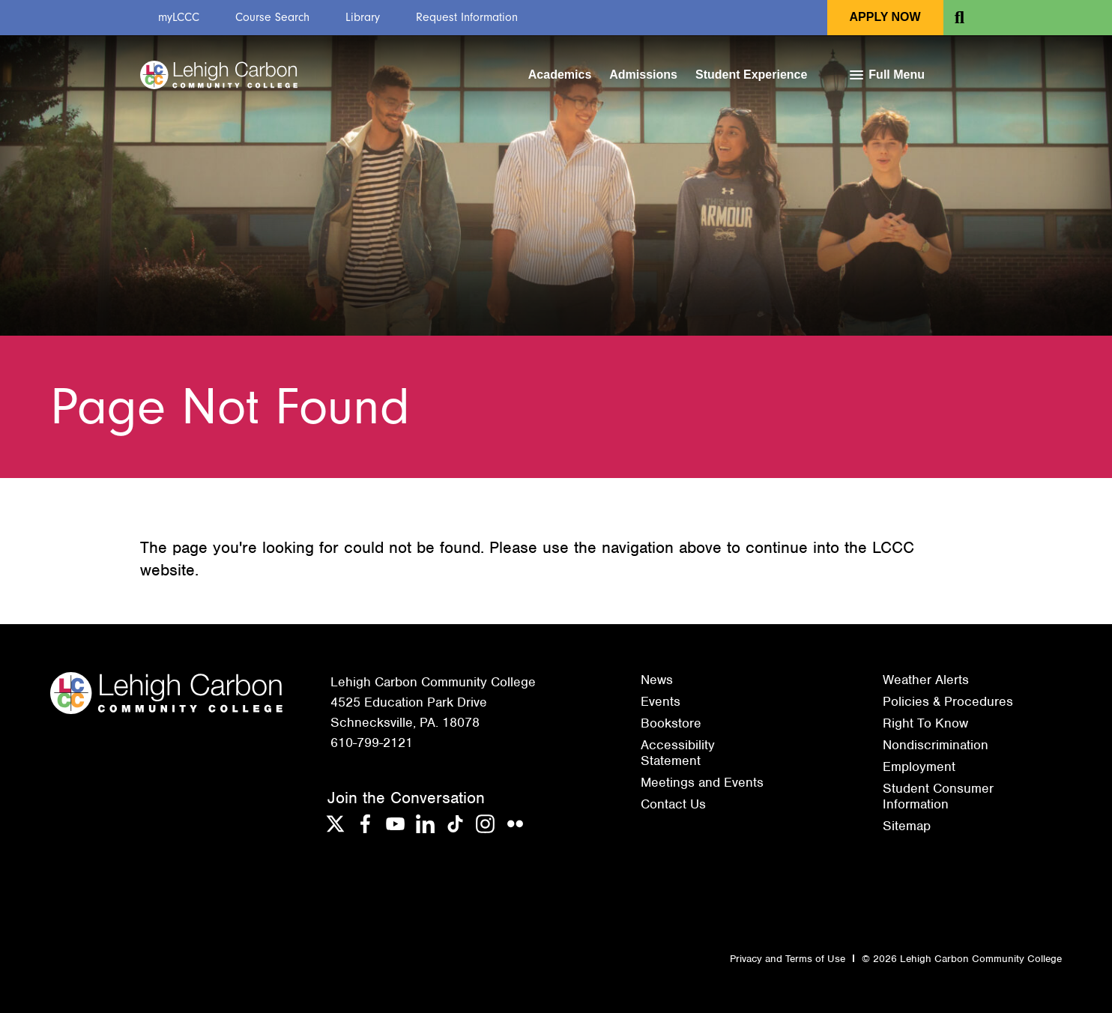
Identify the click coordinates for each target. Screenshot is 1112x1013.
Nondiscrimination (935, 745)
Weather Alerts (926, 679)
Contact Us (673, 804)
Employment (919, 766)
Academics (560, 74)
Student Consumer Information (938, 795)
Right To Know (925, 723)
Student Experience (751, 74)
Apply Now (885, 16)
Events (660, 701)
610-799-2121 (371, 742)
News (657, 679)
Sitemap (907, 825)
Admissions (643, 74)
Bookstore (671, 723)
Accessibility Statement (678, 752)
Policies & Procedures (948, 701)
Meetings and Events (702, 782)
